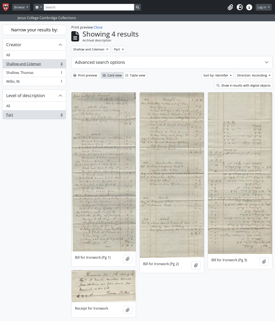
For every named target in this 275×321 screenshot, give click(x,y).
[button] (230, 7)
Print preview (85, 75)
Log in (262, 7)
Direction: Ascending (252, 75)
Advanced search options (100, 62)
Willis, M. (34, 82)
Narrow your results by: (34, 30)
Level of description (25, 95)
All (8, 55)
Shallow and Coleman (34, 64)
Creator (13, 44)
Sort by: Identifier (216, 75)
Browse (20, 7)
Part (34, 115)
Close (98, 27)
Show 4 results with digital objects (243, 85)
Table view (135, 75)
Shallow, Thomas (34, 73)
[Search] (89, 7)
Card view (112, 75)
